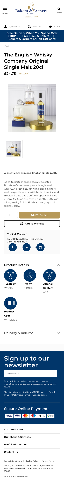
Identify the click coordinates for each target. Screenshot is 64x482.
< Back (6, 46)
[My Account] (12, 26)
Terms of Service (32, 395)
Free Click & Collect (35, 36)
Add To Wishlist (32, 223)
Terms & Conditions (13, 461)
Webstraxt (23, 476)
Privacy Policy (48, 461)
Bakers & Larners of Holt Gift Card (32, 39)
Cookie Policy (31, 461)
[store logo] (32, 10)
